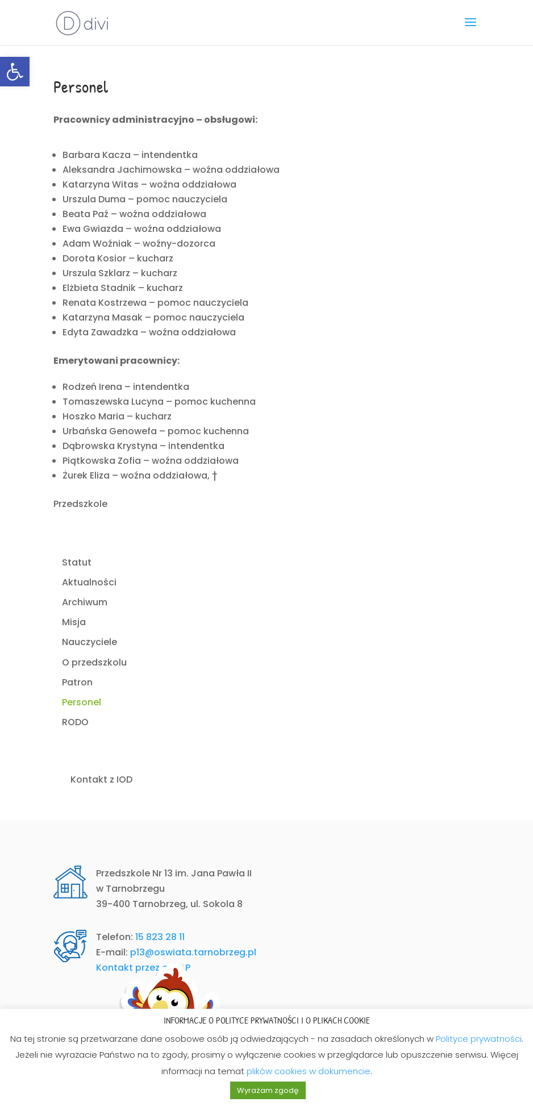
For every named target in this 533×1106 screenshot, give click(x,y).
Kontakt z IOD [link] (101, 779)
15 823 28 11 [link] (160, 936)
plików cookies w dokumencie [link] (308, 1071)
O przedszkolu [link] (94, 662)
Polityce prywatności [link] (479, 1039)
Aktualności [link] (89, 582)
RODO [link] (75, 722)
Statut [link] (76, 562)
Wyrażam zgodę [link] (268, 1090)
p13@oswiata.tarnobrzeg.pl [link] (193, 952)
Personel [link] (81, 702)
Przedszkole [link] (80, 503)
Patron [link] (77, 682)
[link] (15, 71)
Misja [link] (74, 622)
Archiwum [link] (84, 602)
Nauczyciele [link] (89, 641)
